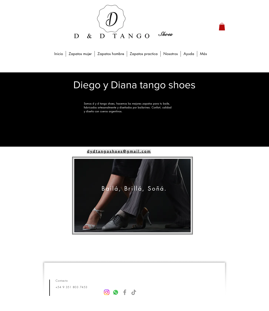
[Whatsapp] (115, 292)
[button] (222, 26)
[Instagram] (106, 292)
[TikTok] (133, 292)
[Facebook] (124, 292)
